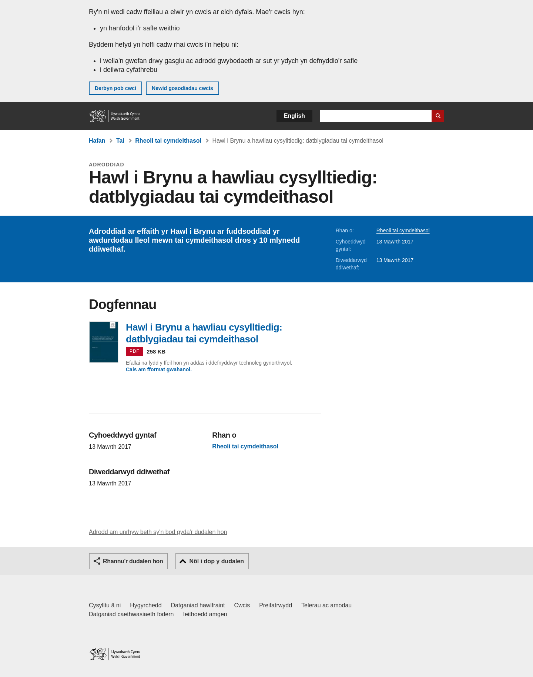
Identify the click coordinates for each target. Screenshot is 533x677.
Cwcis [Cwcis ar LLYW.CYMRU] (242, 605)
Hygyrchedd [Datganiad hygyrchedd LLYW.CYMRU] (145, 605)
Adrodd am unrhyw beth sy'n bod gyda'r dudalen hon (158, 532)
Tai (120, 140)
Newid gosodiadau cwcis (182, 88)
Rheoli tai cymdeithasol (168, 140)
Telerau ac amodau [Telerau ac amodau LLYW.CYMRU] (326, 605)
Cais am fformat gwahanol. (159, 369)
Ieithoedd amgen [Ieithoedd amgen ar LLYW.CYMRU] (205, 614)
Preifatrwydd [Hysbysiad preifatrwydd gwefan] (275, 605)
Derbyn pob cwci (115, 88)
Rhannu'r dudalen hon (133, 561)
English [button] (294, 116)
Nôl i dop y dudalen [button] (216, 561)
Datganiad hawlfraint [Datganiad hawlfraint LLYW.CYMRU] (198, 605)
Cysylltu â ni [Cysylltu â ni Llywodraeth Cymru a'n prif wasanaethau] (105, 605)
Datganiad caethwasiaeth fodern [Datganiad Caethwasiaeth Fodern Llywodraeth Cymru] (131, 614)
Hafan (97, 140)
